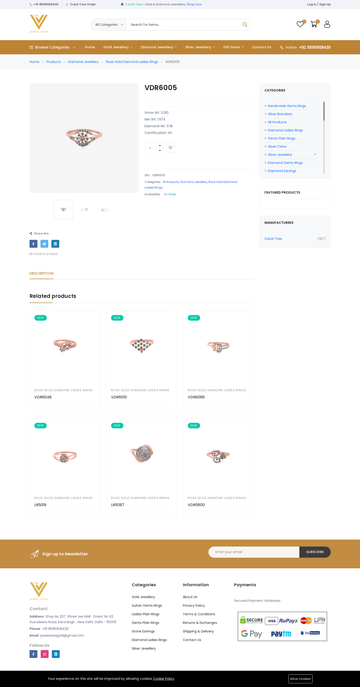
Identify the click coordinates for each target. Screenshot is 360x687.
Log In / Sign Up (319, 4)
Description (41, 273)
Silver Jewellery (200, 47)
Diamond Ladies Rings (285, 130)
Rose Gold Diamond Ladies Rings (132, 61)
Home (90, 47)
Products (53, 61)
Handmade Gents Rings (287, 106)
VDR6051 (119, 397)
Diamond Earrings (282, 171)
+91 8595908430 (46, 4)
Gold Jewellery (117, 47)
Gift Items (233, 47)
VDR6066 (196, 397)
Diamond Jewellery (159, 47)
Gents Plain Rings (281, 138)
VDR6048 (43, 397)
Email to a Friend (44, 254)
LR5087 (117, 505)
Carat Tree (273, 238)
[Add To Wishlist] (170, 148)
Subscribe (315, 552)
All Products (171, 182)
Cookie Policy (163, 678)
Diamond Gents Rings (285, 162)
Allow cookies (300, 679)
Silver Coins (277, 146)
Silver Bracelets (280, 114)
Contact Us (261, 47)
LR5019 (40, 505)
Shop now (194, 4)
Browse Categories (53, 47)
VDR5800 (196, 505)
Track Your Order (83, 4)
